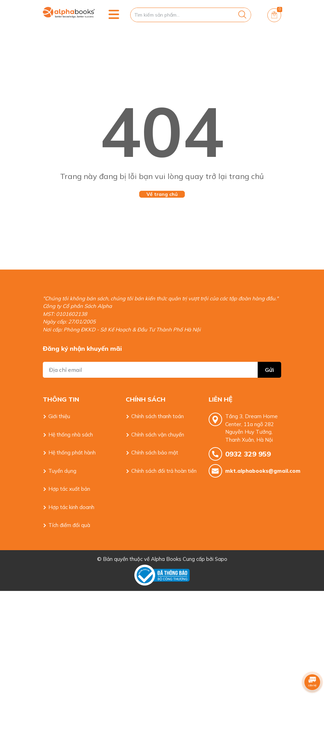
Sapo (221, 559)
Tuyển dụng (62, 471)
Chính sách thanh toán (157, 416)
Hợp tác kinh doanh (71, 507)
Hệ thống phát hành (72, 452)
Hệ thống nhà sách (70, 434)
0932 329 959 (248, 454)
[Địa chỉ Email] (162, 370)
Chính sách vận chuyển (157, 434)
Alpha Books (166, 559)
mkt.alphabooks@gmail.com (253, 471)
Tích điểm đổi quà (69, 525)
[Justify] (242, 15)
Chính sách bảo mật (154, 452)
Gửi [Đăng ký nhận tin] (269, 369)
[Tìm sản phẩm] (191, 15)
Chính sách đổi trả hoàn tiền (164, 471)
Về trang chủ (162, 194)
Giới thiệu (59, 416)
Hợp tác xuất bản (69, 489)
